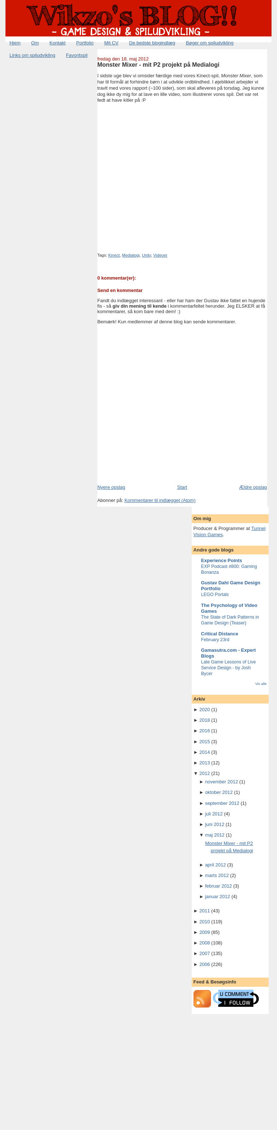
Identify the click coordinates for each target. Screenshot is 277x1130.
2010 (204, 921)
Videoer (160, 255)
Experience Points (221, 560)
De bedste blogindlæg (152, 43)
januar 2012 (217, 896)
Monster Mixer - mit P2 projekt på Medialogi (158, 64)
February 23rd (215, 639)
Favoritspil (76, 55)
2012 (204, 773)
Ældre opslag (253, 487)
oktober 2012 (219, 792)
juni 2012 (215, 824)
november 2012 (221, 781)
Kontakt (58, 43)
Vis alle (260, 684)
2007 (204, 953)
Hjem (14, 43)
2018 (204, 720)
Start (182, 487)
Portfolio (85, 43)
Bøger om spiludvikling (210, 43)
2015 (204, 741)
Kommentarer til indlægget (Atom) (159, 500)
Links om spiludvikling (32, 55)
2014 (204, 752)
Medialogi (131, 255)
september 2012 (222, 803)
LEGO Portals (215, 594)
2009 (204, 932)
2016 (204, 730)
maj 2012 (215, 835)
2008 (204, 943)
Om (35, 43)
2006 (204, 964)
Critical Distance (219, 633)
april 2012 (215, 865)
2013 (204, 762)
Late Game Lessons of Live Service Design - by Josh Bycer (228, 667)
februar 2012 (218, 886)
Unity (146, 255)
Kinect (114, 255)
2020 (204, 709)
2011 (204, 910)
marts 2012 (217, 875)
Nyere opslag (111, 487)
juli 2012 (214, 814)
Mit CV (111, 43)
